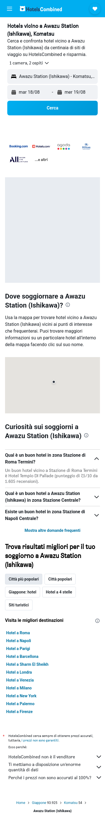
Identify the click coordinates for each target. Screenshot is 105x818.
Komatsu (71, 803)
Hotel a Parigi (18, 648)
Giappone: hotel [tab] (22, 592)
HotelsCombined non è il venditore (55, 756)
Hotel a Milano (19, 688)
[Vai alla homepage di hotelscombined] (41, 8)
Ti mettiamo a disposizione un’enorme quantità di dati (55, 767)
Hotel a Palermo (20, 704)
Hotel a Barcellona (22, 656)
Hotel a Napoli (18, 640)
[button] (9, 9)
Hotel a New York (21, 696)
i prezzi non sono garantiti (40, 740)
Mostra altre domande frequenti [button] (52, 530)
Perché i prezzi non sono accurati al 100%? (55, 777)
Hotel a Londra (19, 672)
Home (20, 803)
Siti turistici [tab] (19, 605)
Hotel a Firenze (19, 711)
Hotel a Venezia (20, 680)
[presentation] (67, 304)
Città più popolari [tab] (24, 579)
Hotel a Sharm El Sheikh (27, 664)
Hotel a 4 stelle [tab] (59, 592)
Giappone (39, 803)
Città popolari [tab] (60, 579)
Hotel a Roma (18, 633)
